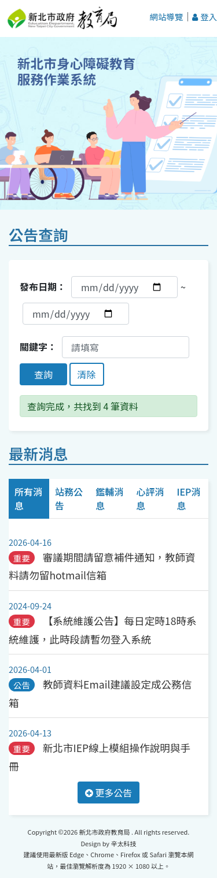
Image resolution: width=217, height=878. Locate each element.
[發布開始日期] (124, 287)
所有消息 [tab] (28, 498)
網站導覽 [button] (166, 16)
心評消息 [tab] (150, 498)
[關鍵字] (125, 347)
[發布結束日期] (76, 314)
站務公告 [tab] (69, 498)
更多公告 (109, 792)
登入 (204, 16)
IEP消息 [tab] (188, 498)
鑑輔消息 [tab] (109, 498)
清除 (87, 374)
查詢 (43, 374)
